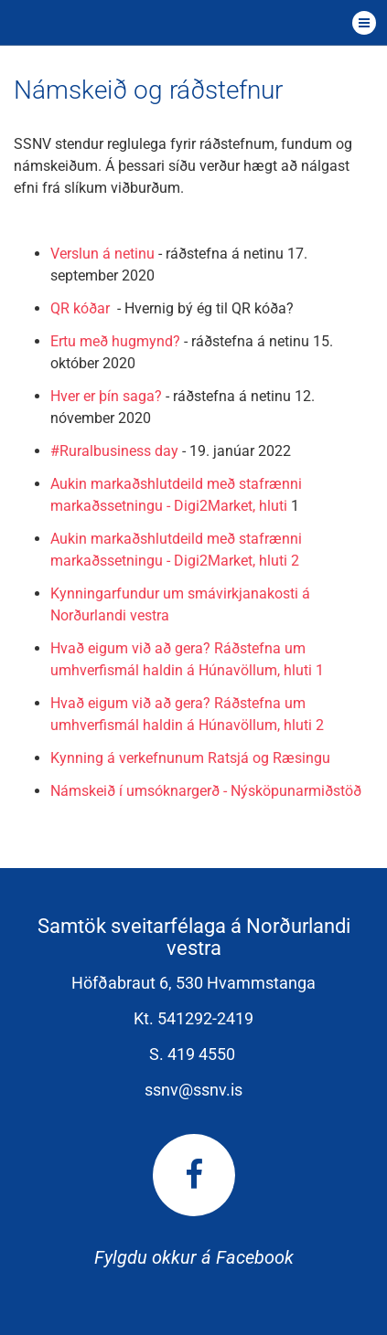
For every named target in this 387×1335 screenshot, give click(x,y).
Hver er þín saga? (106, 396)
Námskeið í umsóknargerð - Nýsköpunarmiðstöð (205, 791)
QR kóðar (83, 308)
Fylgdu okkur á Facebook (194, 1201)
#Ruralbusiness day (114, 451)
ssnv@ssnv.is (193, 1089)
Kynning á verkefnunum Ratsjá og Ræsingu (190, 758)
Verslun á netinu (102, 253)
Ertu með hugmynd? (115, 341)
